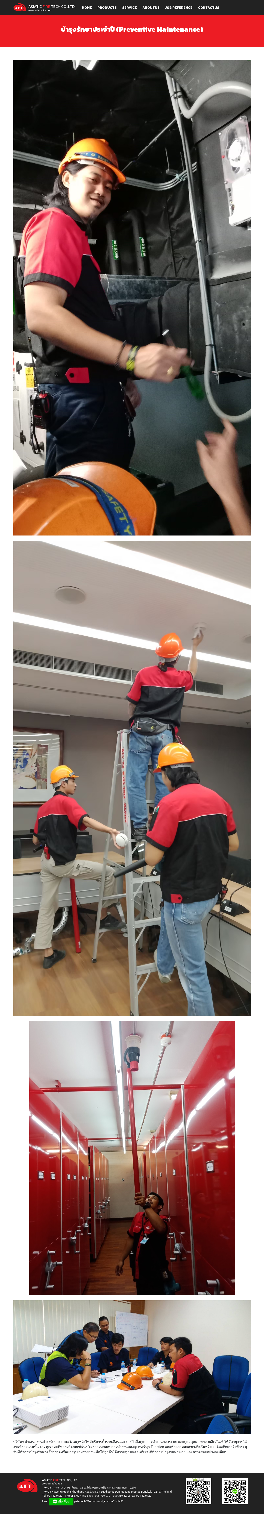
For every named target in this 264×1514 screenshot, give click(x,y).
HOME (87, 7)
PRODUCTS (107, 7)
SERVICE (129, 7)
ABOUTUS (151, 7)
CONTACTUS (208, 7)
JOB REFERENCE (178, 7)
